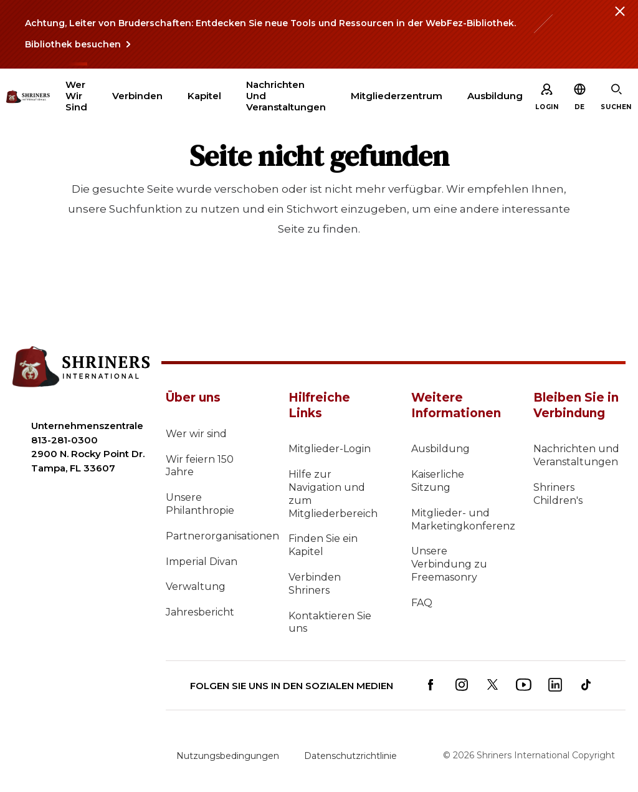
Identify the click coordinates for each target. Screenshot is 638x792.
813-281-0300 (64, 440)
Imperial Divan (201, 561)
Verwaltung (196, 586)
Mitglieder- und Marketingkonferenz (457, 519)
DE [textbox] (579, 107)
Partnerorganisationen (212, 536)
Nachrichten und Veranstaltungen (576, 455)
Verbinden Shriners (314, 583)
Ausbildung (440, 449)
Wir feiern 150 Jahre (200, 465)
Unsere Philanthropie (200, 503)
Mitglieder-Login (329, 449)
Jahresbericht (200, 612)
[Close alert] (619, 18)
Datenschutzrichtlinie (350, 755)
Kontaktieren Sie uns (329, 622)
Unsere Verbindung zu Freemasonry (449, 564)
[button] (579, 107)
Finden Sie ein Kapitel (323, 545)
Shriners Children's (558, 493)
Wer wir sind (196, 434)
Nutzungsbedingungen (227, 755)
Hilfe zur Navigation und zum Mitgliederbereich (333, 493)
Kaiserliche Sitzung (437, 480)
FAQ (421, 603)
